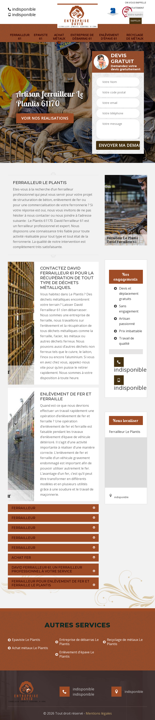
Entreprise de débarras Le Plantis (77, 642)
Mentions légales (99, 713)
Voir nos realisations (44, 118)
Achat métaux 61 (59, 38)
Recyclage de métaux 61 (134, 38)
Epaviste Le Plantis (24, 640)
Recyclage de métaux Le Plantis (123, 642)
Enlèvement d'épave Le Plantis (74, 654)
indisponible (22, 9)
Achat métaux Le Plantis (28, 648)
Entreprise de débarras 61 (82, 36)
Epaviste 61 (41, 36)
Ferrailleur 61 (19, 36)
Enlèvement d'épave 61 (109, 36)
